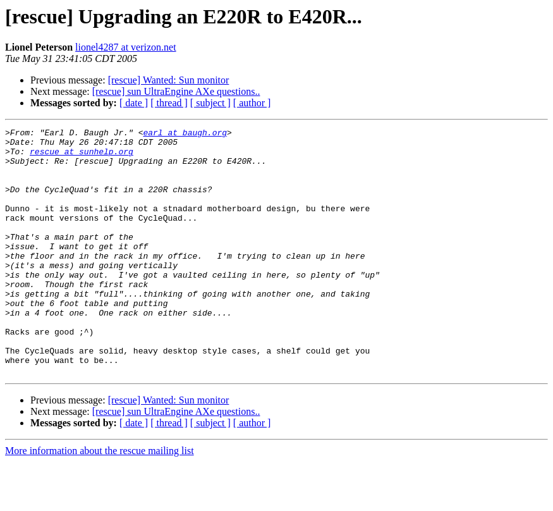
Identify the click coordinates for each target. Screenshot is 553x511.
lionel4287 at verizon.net (125, 47)
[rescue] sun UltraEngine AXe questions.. (176, 91)
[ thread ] (169, 102)
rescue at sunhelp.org (81, 157)
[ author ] (252, 102)
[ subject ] (210, 102)
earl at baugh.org (185, 134)
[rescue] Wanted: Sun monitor (168, 80)
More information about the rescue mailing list (99, 500)
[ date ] (133, 102)
